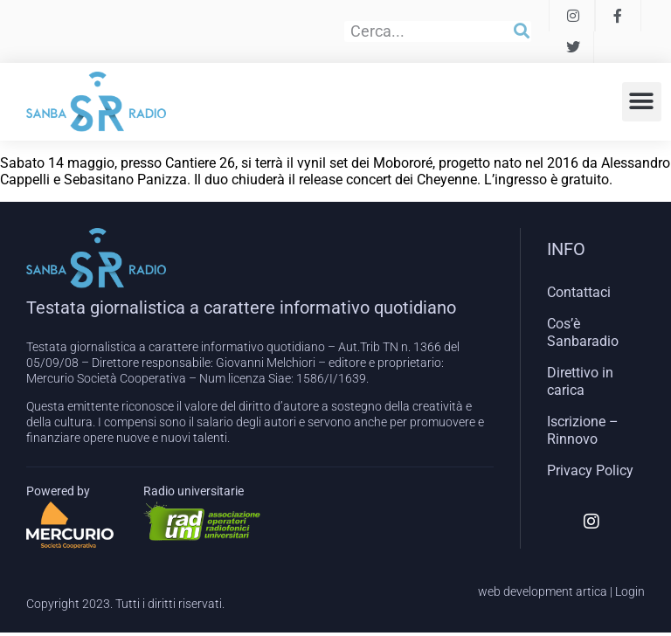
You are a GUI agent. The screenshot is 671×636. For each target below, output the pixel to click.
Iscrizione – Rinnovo (583, 430)
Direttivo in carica (580, 381)
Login (630, 591)
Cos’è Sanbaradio (583, 332)
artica (591, 591)
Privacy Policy (590, 470)
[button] (641, 101)
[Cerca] (521, 31)
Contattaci (579, 292)
